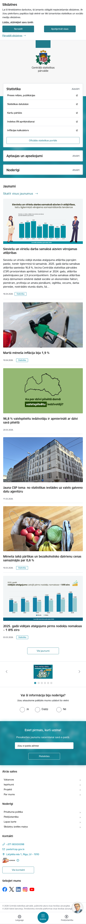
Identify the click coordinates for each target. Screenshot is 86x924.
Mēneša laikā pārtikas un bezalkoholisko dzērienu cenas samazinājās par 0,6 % (42, 558)
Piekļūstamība (11, 816)
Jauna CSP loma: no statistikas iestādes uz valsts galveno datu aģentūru (43, 489)
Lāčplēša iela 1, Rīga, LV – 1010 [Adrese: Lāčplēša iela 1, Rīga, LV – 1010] (22, 854)
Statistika (20, 294)
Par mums (9, 794)
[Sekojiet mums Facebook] (4, 889)
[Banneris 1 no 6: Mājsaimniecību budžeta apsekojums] (43, 671)
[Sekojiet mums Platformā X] (11, 889)
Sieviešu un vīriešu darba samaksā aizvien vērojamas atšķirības (40, 251)
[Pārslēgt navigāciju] (43, 917)
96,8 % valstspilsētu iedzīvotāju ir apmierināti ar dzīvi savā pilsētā (40, 420)
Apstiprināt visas (59, 28)
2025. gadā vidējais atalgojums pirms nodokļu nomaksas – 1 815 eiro (42, 628)
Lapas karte (10, 821)
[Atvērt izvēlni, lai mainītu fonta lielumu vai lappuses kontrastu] (66, 918)
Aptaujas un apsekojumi (24, 156)
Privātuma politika (13, 811)
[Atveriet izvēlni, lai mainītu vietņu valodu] (19, 918)
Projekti (8, 789)
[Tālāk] (79, 671)
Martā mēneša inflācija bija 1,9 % (26, 353)
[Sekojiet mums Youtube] (32, 889)
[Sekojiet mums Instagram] (25, 889)
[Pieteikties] (44, 756)
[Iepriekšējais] (7, 671)
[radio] (24, 709)
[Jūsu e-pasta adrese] (44, 745)
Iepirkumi (9, 784)
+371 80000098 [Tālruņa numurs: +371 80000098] (15, 844)
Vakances (9, 779)
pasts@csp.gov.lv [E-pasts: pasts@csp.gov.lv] (15, 849)
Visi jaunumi (43, 650)
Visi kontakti (18, 869)
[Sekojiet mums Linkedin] (18, 889)
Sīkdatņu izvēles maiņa (16, 826)
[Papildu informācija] (18, 860)
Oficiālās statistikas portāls (43, 140)
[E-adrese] (8, 860)
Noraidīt (18, 28)
